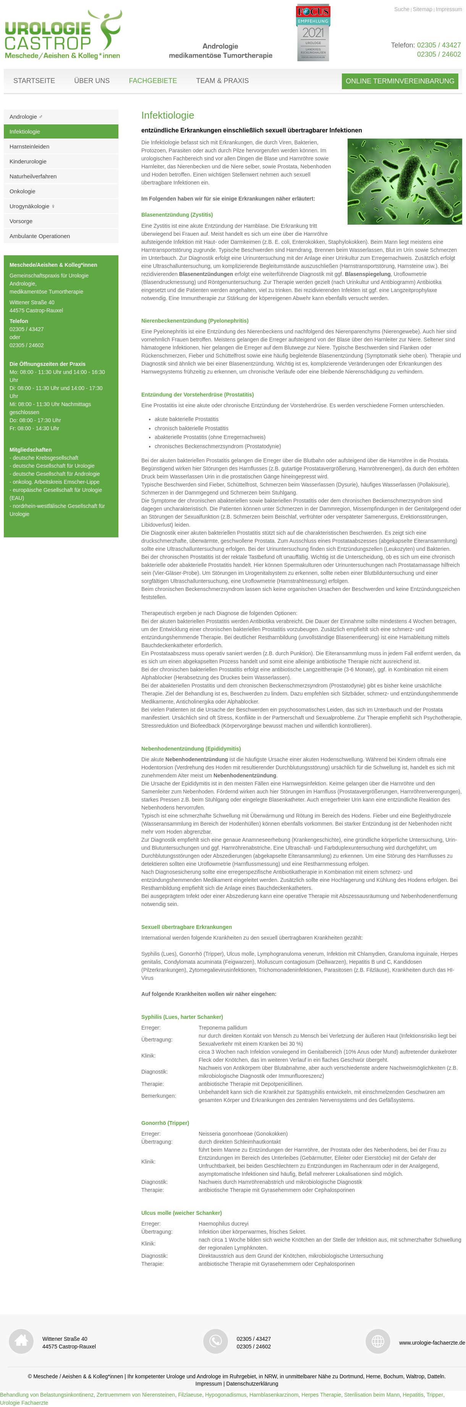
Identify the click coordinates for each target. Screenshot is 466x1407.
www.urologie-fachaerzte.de (432, 1343)
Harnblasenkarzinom (273, 1395)
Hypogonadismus (225, 1395)
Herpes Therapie (321, 1395)
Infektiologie (25, 131)
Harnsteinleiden (29, 146)
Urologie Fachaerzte (24, 1403)
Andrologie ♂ (26, 116)
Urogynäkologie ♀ (32, 206)
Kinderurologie (28, 161)
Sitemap (422, 9)
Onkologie (23, 191)
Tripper (434, 1395)
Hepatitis (413, 1395)
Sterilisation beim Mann (372, 1395)
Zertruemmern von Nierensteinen (136, 1395)
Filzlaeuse (190, 1395)
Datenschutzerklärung (252, 1384)
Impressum (449, 9)
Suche (401, 9)
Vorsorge (21, 221)
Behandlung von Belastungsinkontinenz (47, 1395)
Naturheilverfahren (33, 176)
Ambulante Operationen (40, 236)
